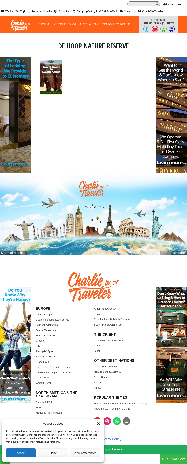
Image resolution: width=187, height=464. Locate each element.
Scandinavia (42, 362)
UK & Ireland (42, 377)
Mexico (39, 407)
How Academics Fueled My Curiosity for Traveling (120, 403)
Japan (97, 351)
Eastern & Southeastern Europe (52, 319)
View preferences (85, 452)
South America (89, 24)
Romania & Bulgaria (47, 356)
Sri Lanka (99, 382)
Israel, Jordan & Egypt (105, 366)
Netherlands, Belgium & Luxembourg (55, 372)
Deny (53, 452)
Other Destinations (105, 24)
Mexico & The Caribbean (49, 412)
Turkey (97, 387)
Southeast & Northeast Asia (108, 340)
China (97, 345)
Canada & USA (44, 402)
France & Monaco (45, 335)
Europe (53, 24)
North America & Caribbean (70, 24)
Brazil (97, 314)
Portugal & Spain (45, 351)
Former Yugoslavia (46, 330)
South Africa (100, 377)
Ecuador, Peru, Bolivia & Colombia (112, 319)
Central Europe (44, 314)
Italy (38, 346)
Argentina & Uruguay (105, 309)
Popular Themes (123, 24)
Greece (40, 341)
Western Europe (44, 383)
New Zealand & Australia (107, 372)
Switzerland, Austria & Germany (53, 367)
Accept (21, 452)
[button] (98, 424)
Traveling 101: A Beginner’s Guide (112, 408)
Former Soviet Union (47, 325)
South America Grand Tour (108, 324)
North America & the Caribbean (56, 394)
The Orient (44, 24)
